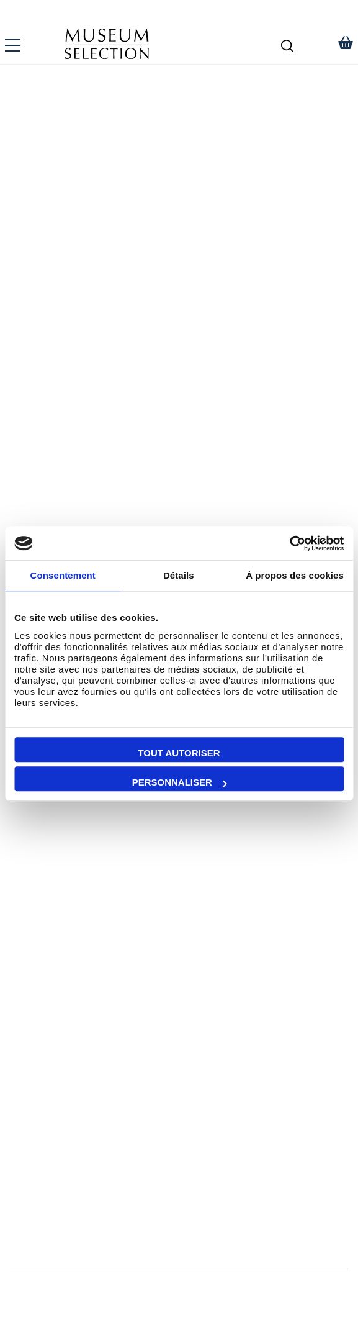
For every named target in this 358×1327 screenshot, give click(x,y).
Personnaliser (179, 782)
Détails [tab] (178, 575)
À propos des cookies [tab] (295, 575)
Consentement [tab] (63, 575)
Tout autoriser (179, 753)
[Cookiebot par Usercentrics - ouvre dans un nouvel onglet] (289, 543)
